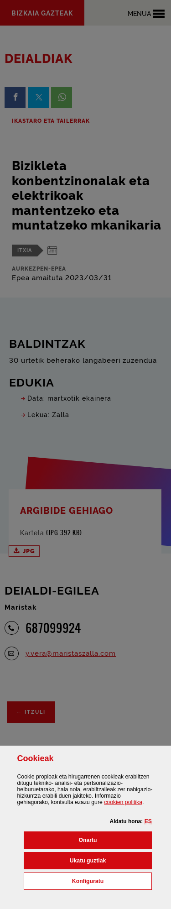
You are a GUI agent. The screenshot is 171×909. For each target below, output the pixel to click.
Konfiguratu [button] (112, 880)
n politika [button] (123, 802)
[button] (148, 821)
